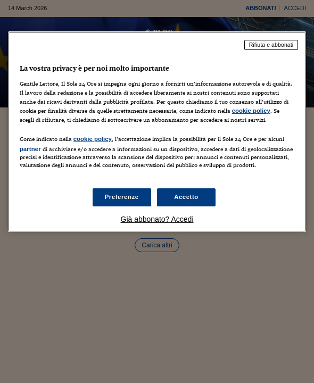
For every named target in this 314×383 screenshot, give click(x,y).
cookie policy (251, 110)
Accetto (186, 197)
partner (30, 149)
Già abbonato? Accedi (157, 219)
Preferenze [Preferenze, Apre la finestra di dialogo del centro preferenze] (122, 197)
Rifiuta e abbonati (271, 44)
